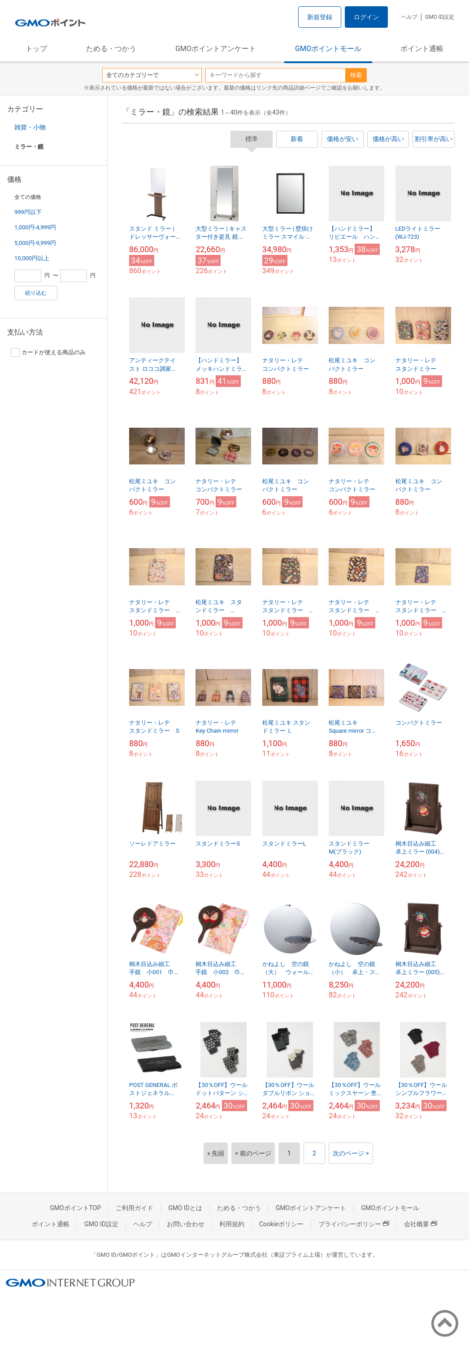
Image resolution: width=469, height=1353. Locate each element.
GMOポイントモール (328, 48)
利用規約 (231, 1224)
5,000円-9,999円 (35, 243)
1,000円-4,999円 (35, 227)
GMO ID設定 (439, 17)
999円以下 (28, 212)
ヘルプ (409, 17)
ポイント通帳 (421, 48)
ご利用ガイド (134, 1207)
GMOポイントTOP (75, 1207)
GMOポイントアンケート (215, 48)
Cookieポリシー (281, 1224)
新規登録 (319, 17)
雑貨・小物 (30, 127)
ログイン (366, 17)
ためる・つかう (111, 48)
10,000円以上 (31, 258)
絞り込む (36, 293)
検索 (356, 75)
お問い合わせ (185, 1224)
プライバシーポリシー (353, 1224)
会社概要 (420, 1224)
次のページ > (351, 1153)
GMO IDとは (185, 1207)
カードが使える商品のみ (48, 352)
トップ (36, 48)
